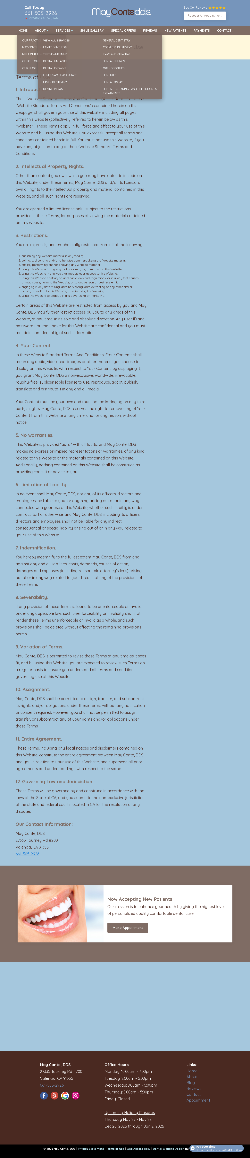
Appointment (198, 1100)
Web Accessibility (139, 1149)
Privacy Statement (91, 1149)
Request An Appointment (204, 15)
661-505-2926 (40, 13)
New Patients (175, 30)
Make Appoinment (128, 927)
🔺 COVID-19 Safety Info (41, 18)
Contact (224, 30)
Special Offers (123, 30)
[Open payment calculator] (216, 1147)
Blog (191, 1082)
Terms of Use (115, 1149)
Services (63, 30)
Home (23, 30)
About (40, 30)
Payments (202, 30)
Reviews (150, 30)
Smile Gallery (92, 30)
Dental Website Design (168, 1149)
